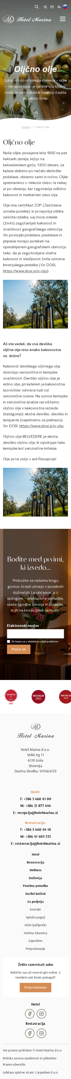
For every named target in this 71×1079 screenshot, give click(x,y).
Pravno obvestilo (14, 1064)
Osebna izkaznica (35, 933)
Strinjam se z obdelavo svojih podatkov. (35, 641)
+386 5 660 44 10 (37, 829)
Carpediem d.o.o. (47, 1072)
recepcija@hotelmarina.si (37, 812)
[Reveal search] (37, 7)
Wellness (36, 870)
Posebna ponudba (35, 885)
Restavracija (35, 862)
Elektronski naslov (23, 625)
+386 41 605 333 (38, 836)
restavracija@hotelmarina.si (37, 843)
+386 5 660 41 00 (37, 798)
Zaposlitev (35, 941)
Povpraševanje (35, 949)
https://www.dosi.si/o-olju (25, 276)
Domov (26, 127)
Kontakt (35, 909)
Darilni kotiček (35, 893)
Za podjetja (35, 901)
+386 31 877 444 (38, 805)
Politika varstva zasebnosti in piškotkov (30, 1058)
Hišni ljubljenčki (35, 925)
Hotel (35, 854)
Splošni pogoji (35, 917)
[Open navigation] (62, 19)
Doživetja (35, 878)
